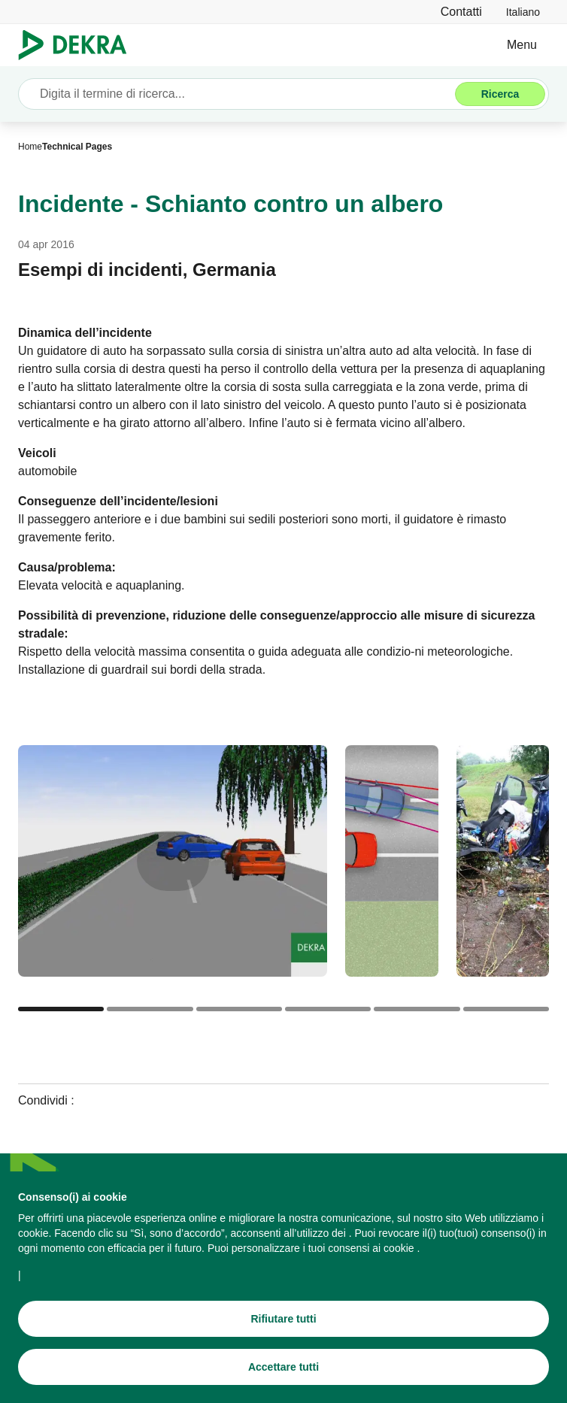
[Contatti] (461, 11)
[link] (523, 11)
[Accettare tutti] (283, 1369)
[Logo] (78, 45)
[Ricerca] (500, 94)
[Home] (30, 146)
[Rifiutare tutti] (283, 1321)
